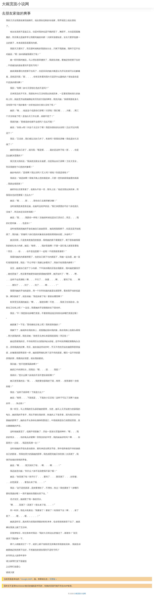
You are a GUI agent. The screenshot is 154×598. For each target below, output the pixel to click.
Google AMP (26, 579)
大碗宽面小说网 (15, 3)
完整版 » (53, 579)
